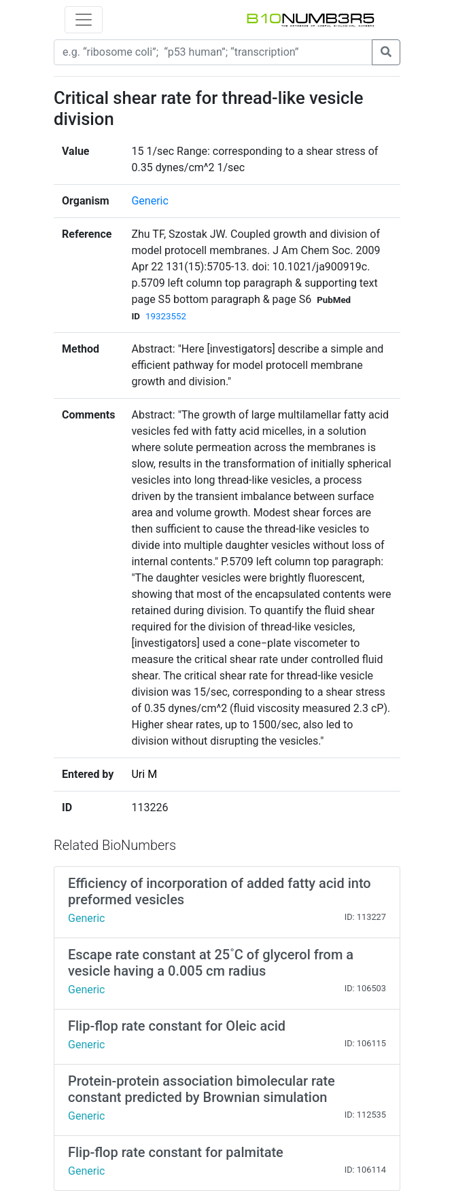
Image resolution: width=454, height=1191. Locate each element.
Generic (149, 200)
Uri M (144, 774)
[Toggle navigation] (84, 19)
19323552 (165, 316)
